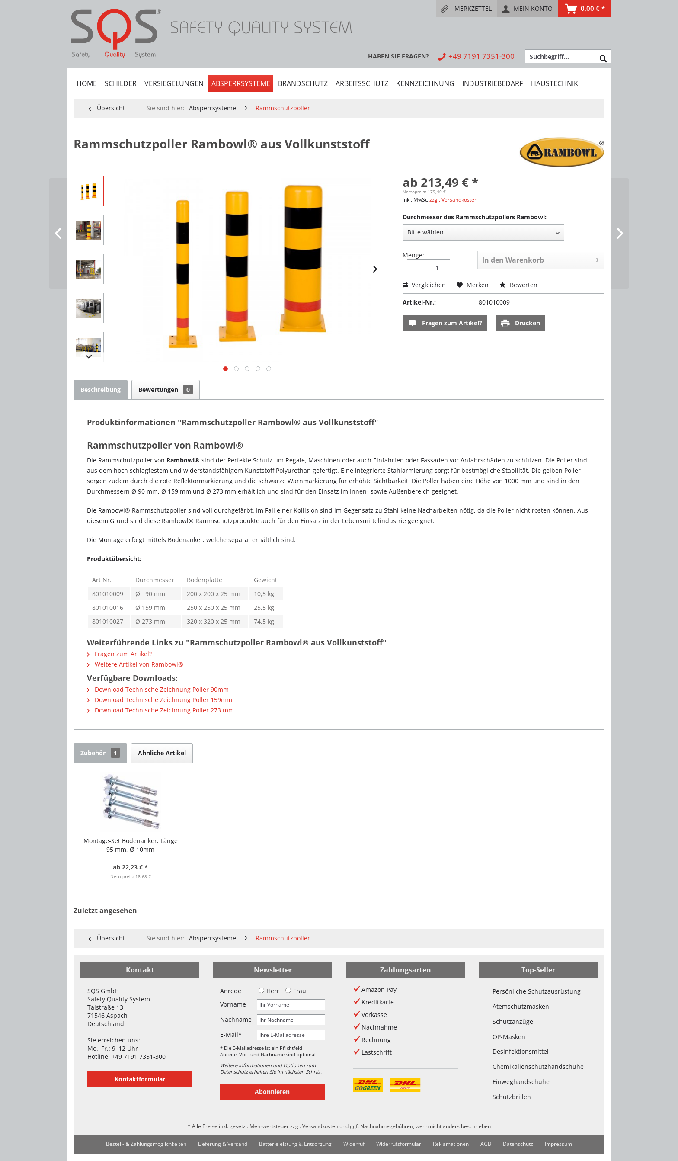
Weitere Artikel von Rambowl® (135, 664)
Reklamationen (451, 1144)
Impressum (558, 1144)
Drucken (520, 323)
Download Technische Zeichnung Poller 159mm (159, 700)
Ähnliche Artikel (162, 753)
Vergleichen (424, 285)
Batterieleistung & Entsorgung (295, 1144)
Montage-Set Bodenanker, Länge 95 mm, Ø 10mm (130, 845)
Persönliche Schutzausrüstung (537, 991)
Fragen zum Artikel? (445, 323)
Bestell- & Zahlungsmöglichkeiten (146, 1144)
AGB (485, 1144)
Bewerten (518, 285)
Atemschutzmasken (521, 1006)
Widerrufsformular (398, 1144)
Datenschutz (518, 1144)
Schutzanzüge (513, 1021)
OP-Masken (509, 1037)
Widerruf (354, 1144)
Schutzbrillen (512, 1097)
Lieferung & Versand (222, 1144)
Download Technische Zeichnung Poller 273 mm (160, 710)
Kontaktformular (140, 1079)
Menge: (413, 255)
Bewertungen (165, 389)
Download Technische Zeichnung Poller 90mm (158, 689)
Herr (269, 991)
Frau (295, 991)
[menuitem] (466, 8)
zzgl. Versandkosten (453, 199)
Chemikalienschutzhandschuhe (538, 1066)
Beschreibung (100, 389)
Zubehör (100, 753)
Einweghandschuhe (521, 1082)
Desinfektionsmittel (521, 1051)
